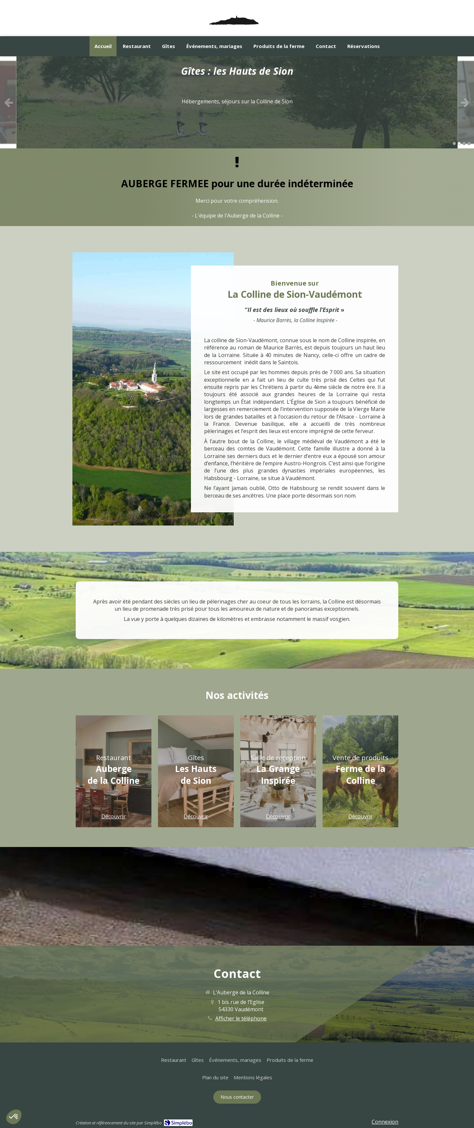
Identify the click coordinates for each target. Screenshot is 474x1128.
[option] (237, 102)
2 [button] (459, 143)
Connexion (385, 1121)
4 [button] (469, 143)
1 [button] (454, 143)
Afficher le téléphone (241, 1018)
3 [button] (464, 143)
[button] (113, 771)
